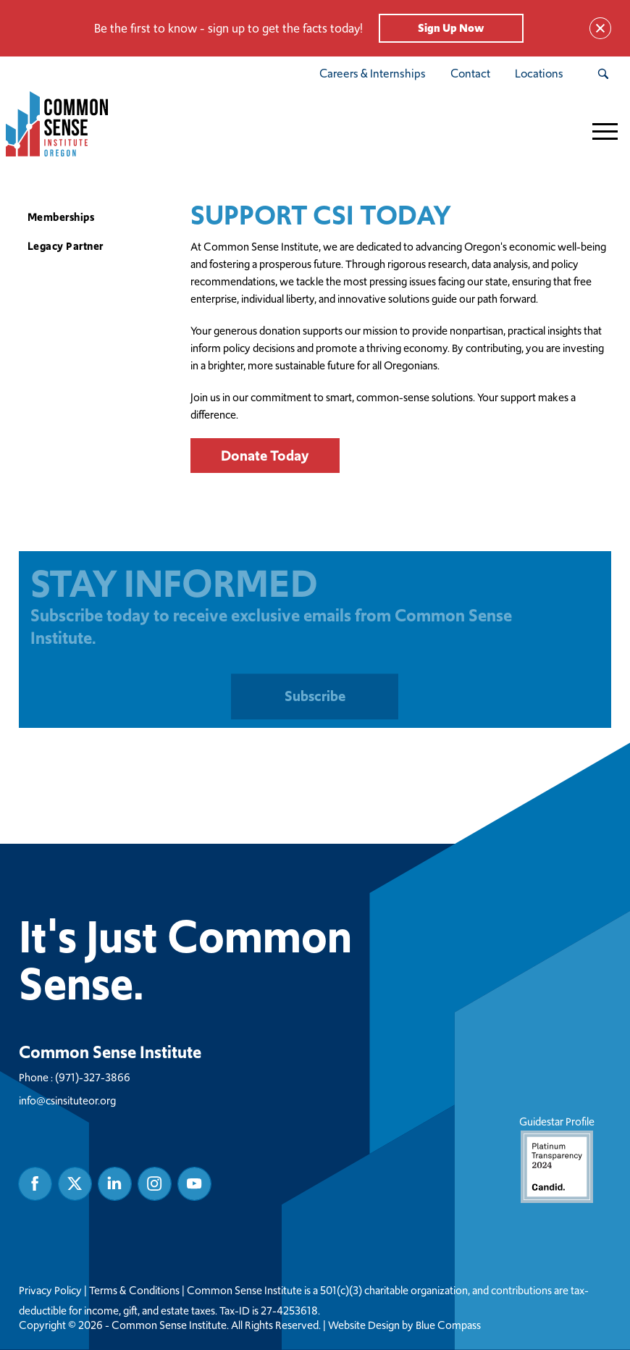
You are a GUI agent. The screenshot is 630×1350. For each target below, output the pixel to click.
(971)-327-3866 (92, 1077)
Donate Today (265, 455)
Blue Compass (448, 1325)
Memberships (61, 217)
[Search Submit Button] (603, 73)
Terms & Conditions (134, 1290)
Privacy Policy (50, 1290)
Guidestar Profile (557, 1158)
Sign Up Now (451, 27)
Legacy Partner (66, 245)
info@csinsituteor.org (67, 1100)
